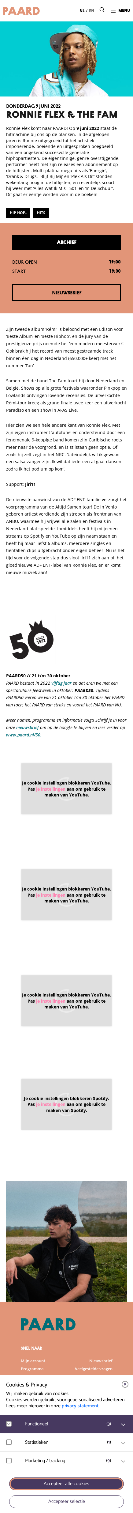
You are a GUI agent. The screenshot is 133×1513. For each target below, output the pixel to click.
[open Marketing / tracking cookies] (123, 1461)
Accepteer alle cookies (66, 1484)
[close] (125, 1384)
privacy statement (80, 1406)
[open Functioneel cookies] (123, 1425)
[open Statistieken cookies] (123, 1443)
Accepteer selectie (66, 1501)
